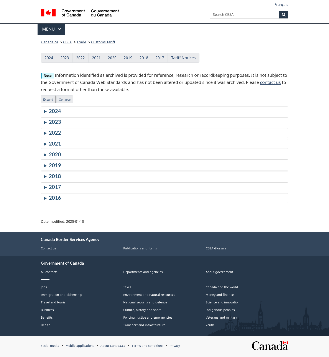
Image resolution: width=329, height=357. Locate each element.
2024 (48, 57)
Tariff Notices (183, 57)
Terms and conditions (147, 346)
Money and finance (220, 295)
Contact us (48, 248)
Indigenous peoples (220, 310)
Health (45, 325)
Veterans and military (221, 317)
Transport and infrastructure (144, 325)
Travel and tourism (54, 302)
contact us (270, 82)
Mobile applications (80, 346)
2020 (112, 57)
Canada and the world (222, 287)
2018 (144, 57)
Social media (50, 346)
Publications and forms (140, 248)
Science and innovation (223, 302)
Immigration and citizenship (61, 295)
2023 (64, 57)
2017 (159, 57)
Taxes (127, 287)
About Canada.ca (112, 346)
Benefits (47, 317)
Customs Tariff (103, 42)
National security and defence (145, 302)
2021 (96, 57)
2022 (80, 57)
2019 (128, 57)
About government (219, 272)
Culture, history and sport (142, 310)
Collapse (65, 99)
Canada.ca (49, 42)
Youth (210, 325)
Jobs (44, 287)
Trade (81, 42)
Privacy (175, 346)
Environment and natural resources (149, 295)
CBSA (67, 42)
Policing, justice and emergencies (147, 317)
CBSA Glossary (216, 248)
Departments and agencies (143, 272)
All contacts (49, 272)
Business (47, 310)
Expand (48, 99)
